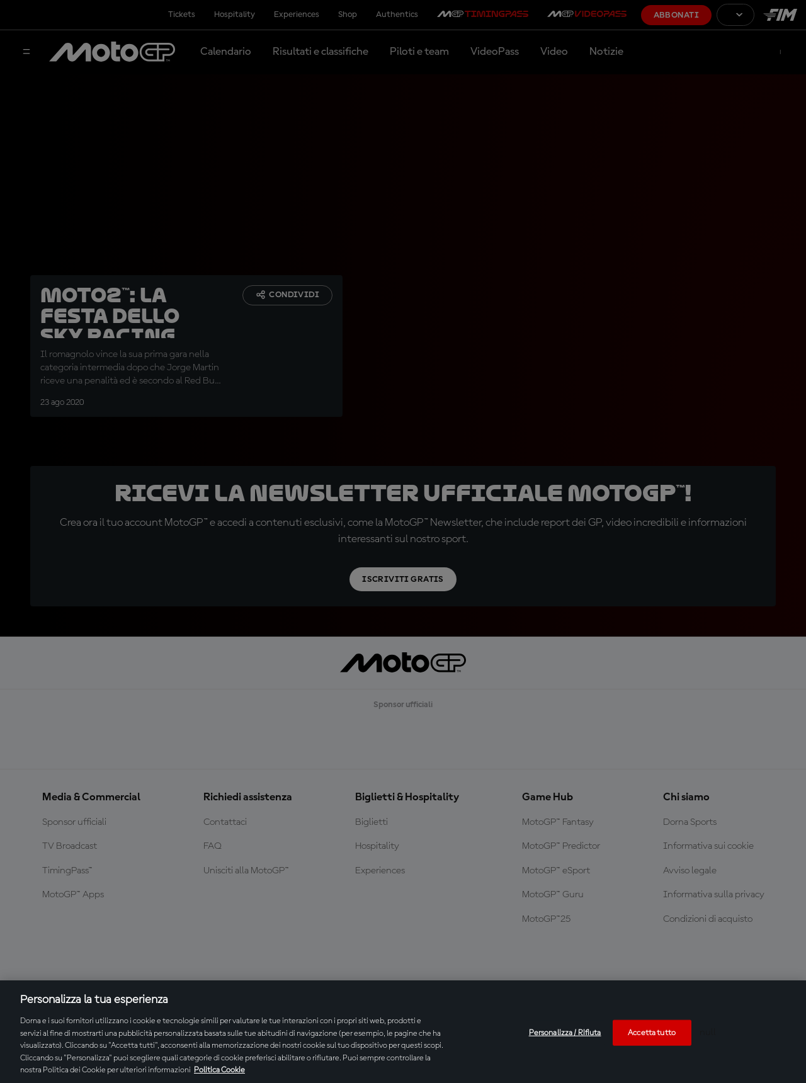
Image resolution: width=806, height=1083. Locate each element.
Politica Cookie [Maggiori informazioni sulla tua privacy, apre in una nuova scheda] (219, 1070)
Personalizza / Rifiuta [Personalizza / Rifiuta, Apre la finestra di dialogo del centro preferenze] (565, 1032)
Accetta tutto (652, 1032)
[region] (403, 1031)
